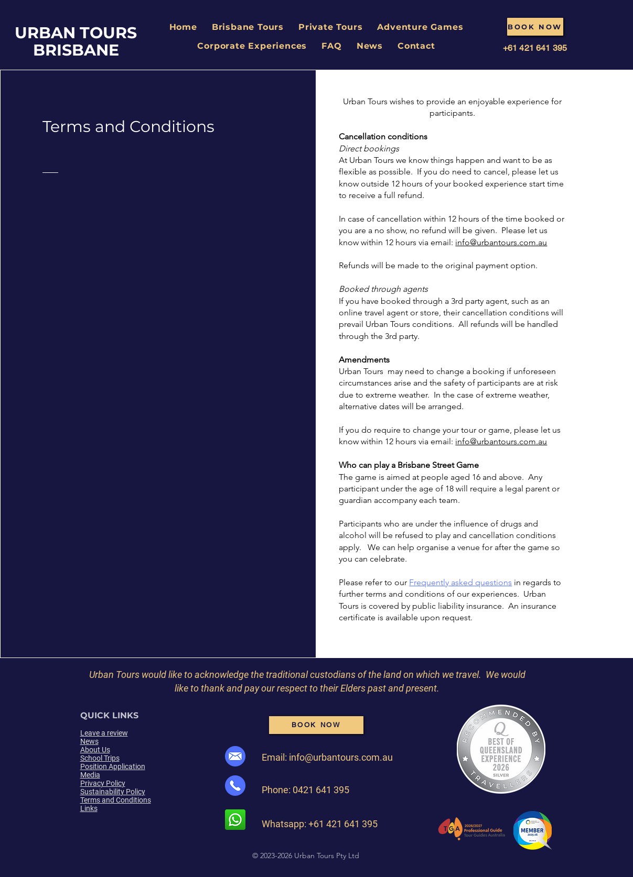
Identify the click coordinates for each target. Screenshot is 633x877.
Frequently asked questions (460, 582)
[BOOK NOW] (535, 27)
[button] (248, 27)
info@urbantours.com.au (501, 242)
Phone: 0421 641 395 (305, 789)
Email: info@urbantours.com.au (327, 757)
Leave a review (104, 733)
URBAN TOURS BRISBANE (76, 41)
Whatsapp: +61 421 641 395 (320, 823)
